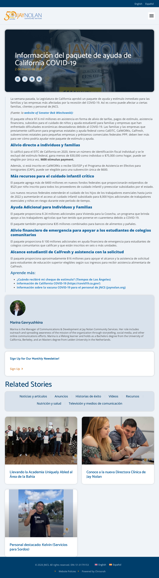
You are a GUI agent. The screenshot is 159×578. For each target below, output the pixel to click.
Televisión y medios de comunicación (95, 403)
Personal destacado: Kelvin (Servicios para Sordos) (38, 547)
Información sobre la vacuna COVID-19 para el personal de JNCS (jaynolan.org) (71, 287)
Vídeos (113, 396)
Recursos (132, 396)
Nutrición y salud (49, 403)
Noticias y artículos (33, 396)
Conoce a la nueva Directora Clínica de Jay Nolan (116, 474)
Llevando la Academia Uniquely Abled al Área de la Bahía (41, 474)
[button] (151, 15)
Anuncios (61, 396)
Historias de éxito (88, 396)
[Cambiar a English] (138, 3)
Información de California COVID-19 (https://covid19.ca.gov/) (58, 283)
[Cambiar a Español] (149, 3)
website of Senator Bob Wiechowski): (48, 113)
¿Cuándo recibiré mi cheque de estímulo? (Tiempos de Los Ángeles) (64, 279)
